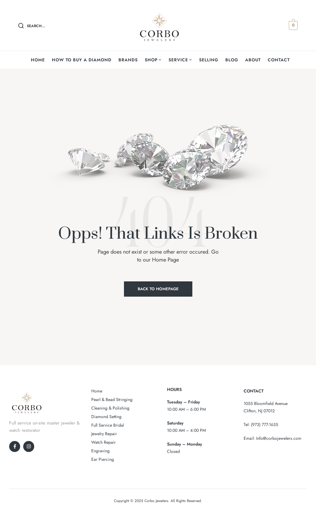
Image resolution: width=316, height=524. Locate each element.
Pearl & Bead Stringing (112, 399)
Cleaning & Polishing (110, 408)
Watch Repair (103, 442)
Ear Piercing (102, 459)
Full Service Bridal (107, 425)
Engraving (100, 451)
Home (96, 391)
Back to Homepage (158, 289)
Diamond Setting (106, 417)
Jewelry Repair (104, 434)
